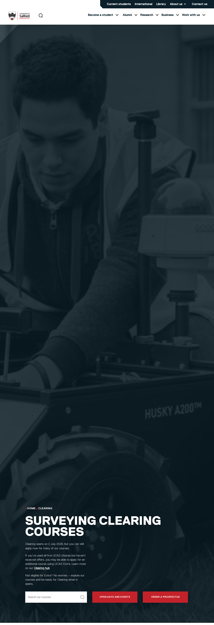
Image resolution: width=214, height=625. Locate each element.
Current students (119, 4)
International (143, 4)
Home (31, 512)
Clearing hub (41, 571)
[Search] (41, 19)
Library (161, 4)
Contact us (199, 4)
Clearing (45, 512)
